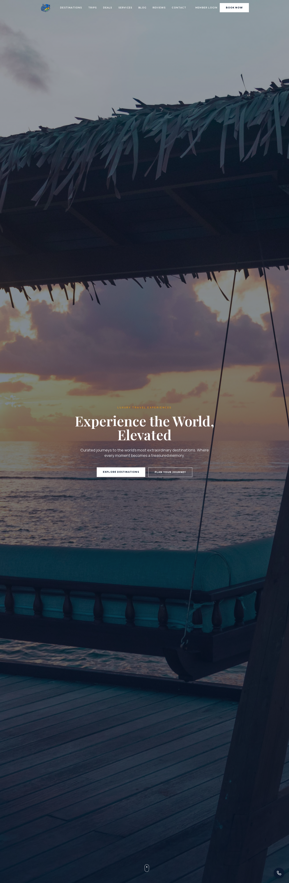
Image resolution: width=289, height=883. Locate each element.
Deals (107, 7)
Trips (92, 7)
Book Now (234, 7)
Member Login (206, 7)
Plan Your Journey (170, 472)
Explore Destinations (121, 471)
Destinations (71, 7)
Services (125, 7)
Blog (142, 7)
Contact (179, 7)
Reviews (159, 7)
